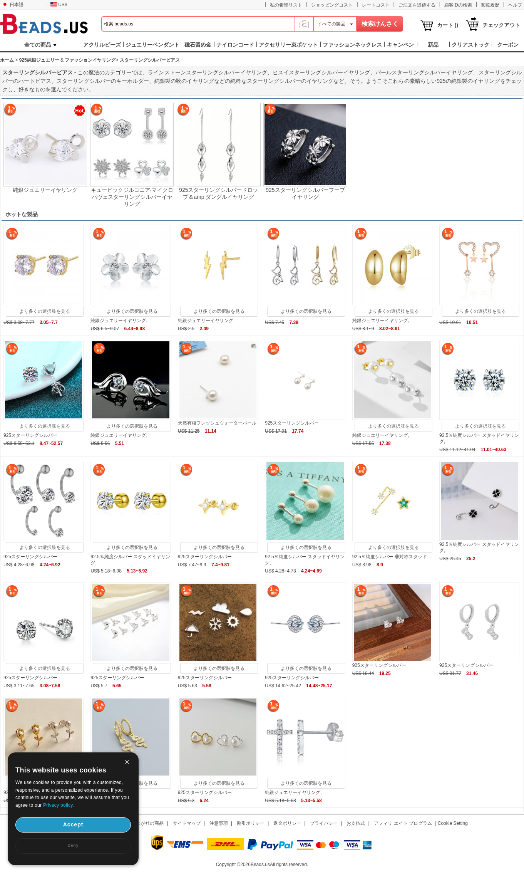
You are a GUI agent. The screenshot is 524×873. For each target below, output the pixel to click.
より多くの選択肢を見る (44, 311)
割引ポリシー (251, 823)
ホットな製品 (21, 214)
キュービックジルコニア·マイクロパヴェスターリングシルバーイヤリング (132, 197)
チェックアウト (501, 25)
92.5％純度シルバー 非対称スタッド (389, 556)
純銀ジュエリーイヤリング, (118, 320)
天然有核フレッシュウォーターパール (217, 423)
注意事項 (218, 823)
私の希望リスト (286, 5)
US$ (58, 4)
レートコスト (376, 5)
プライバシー (324, 823)
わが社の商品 (150, 823)
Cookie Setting (453, 823)
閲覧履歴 (490, 5)
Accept (73, 824)
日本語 (12, 4)
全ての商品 (40, 45)
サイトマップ (187, 823)
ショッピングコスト (332, 5)
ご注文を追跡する (416, 5)
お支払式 (356, 823)
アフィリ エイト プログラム (403, 823)
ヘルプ (515, 5)
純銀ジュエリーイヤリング (45, 190)
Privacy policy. (58, 805)
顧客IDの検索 (458, 5)
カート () (447, 25)
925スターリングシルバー (30, 435)
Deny (73, 845)
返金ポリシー (287, 823)
